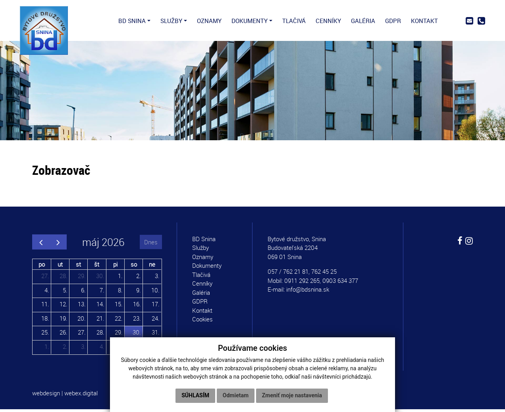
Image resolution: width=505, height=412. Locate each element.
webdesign (46, 396)
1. (120, 278)
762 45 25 (324, 274)
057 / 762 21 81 (288, 274)
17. (156, 307)
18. (45, 321)
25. (45, 335)
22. (119, 321)
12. (63, 307)
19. (63, 321)
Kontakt (202, 313)
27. (45, 278)
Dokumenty (207, 268)
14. (100, 307)
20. (81, 321)
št (96, 267)
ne (152, 267)
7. (102, 292)
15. (119, 307)
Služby (200, 250)
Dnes (151, 244)
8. (120, 292)
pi (115, 267)
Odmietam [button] (236, 395)
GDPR (200, 304)
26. (63, 335)
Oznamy (202, 259)
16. (137, 307)
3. (157, 278)
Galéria (201, 295)
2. (138, 278)
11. (45, 307)
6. (83, 292)
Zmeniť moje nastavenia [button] (292, 395)
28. (63, 278)
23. (137, 321)
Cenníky (202, 286)
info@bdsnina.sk (307, 292)
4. (46, 292)
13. (82, 307)
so (134, 267)
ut (60, 267)
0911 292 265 (302, 283)
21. (100, 321)
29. (82, 278)
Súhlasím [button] (195, 395)
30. (100, 278)
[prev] (41, 244)
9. (138, 292)
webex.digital (81, 396)
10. (155, 292)
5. (65, 292)
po (42, 267)
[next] (58, 244)
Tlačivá (201, 277)
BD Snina (204, 242)
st (78, 267)
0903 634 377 (340, 283)
